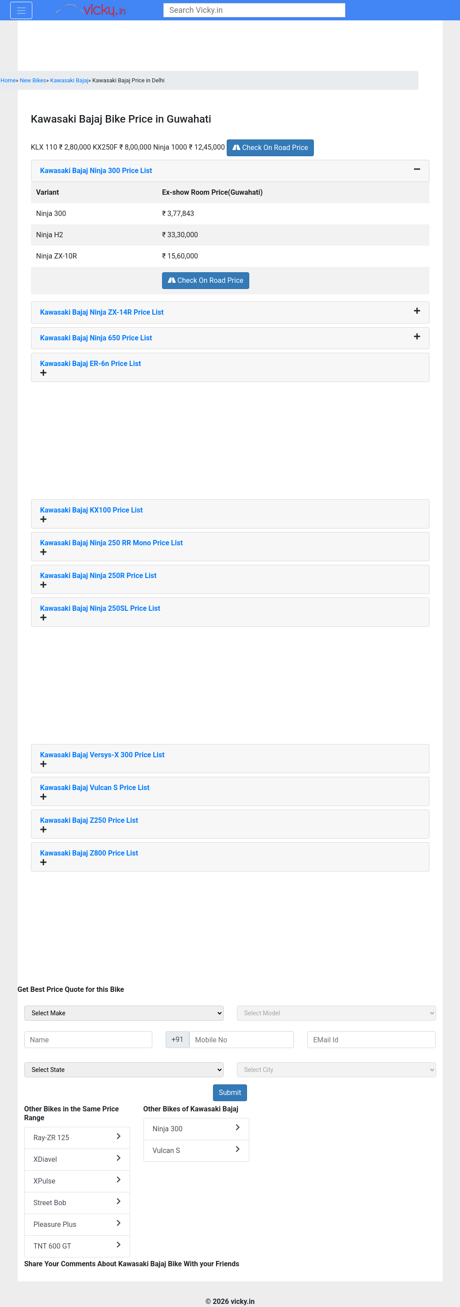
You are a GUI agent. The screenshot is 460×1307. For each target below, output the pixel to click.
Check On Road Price (270, 147)
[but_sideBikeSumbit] (230, 1092)
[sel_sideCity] (336, 1069)
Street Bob (77, 1202)
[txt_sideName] (88, 1039)
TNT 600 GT (77, 1245)
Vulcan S (196, 1150)
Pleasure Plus (77, 1224)
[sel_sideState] (124, 1069)
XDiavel (77, 1159)
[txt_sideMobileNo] (241, 1039)
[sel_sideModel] (336, 1013)
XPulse (77, 1180)
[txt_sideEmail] (371, 1039)
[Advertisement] (230, 437)
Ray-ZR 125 (77, 1137)
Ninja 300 (196, 1128)
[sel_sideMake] (124, 1013)
